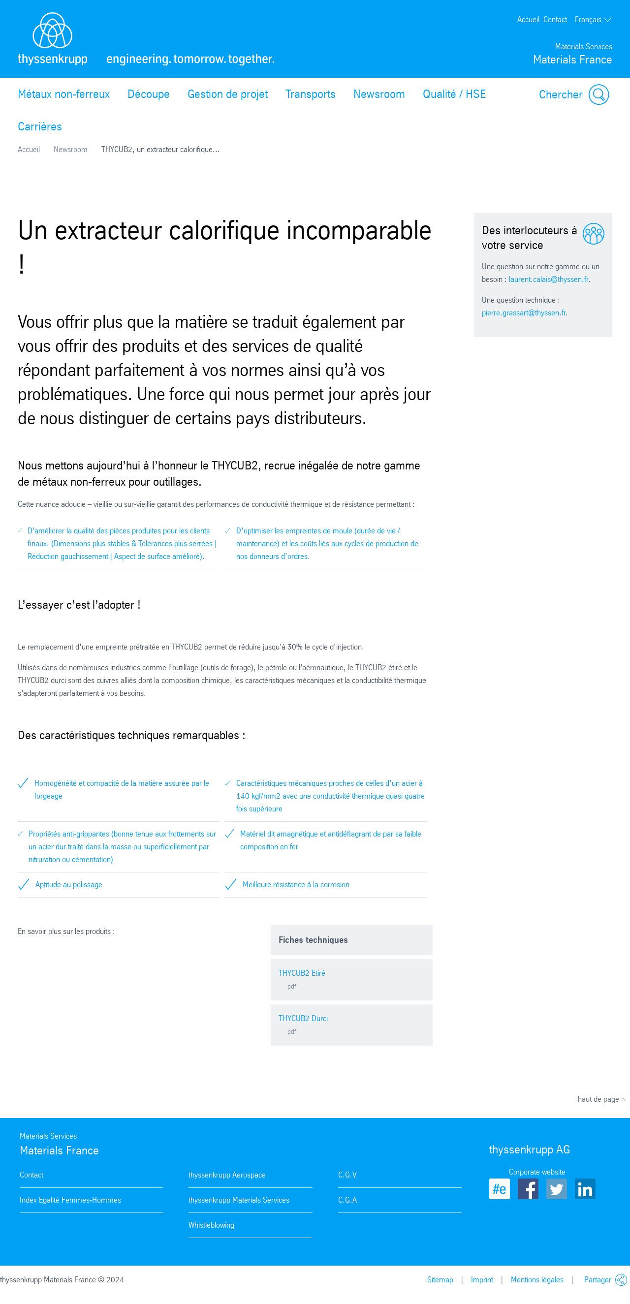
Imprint (482, 1279)
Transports (310, 94)
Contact (555, 19)
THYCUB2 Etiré (302, 973)
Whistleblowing (211, 1225)
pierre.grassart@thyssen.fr (524, 312)
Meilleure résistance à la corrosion (296, 884)
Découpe (148, 94)
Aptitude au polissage (68, 884)
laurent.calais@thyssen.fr (548, 279)
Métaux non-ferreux (64, 94)
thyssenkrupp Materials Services (239, 1200)
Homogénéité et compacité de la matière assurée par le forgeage (121, 789)
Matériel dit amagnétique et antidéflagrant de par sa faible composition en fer (330, 840)
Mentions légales (537, 1279)
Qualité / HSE (454, 94)
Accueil (528, 19)
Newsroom (379, 94)
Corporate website (537, 1172)
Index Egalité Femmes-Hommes (70, 1200)
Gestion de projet (228, 94)
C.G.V (347, 1175)
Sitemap (440, 1279)
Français (593, 19)
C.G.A (347, 1200)
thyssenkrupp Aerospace (227, 1175)
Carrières (40, 126)
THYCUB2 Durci (303, 1018)
